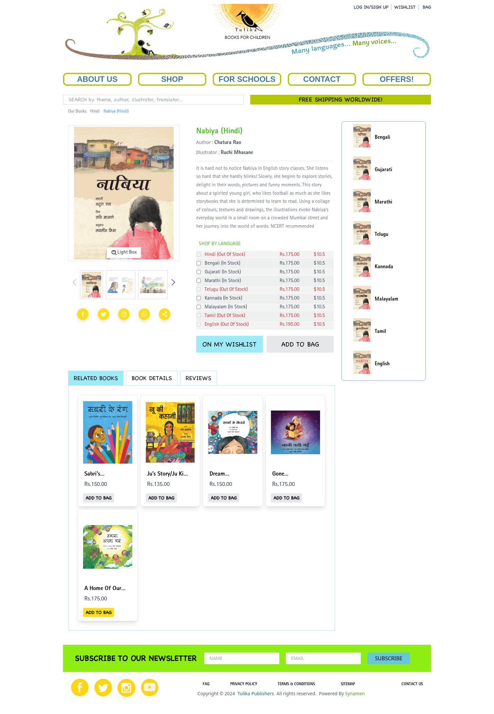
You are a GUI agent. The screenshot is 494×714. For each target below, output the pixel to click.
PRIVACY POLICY (243, 685)
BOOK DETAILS (152, 378)
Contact (322, 79)
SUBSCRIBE (388, 658)
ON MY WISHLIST (229, 344)
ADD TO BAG (300, 344)
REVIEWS (198, 378)
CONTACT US (412, 685)
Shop (172, 79)
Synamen (355, 693)
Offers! (397, 79)
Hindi (95, 111)
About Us (97, 79)
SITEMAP (348, 685)
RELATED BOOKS (96, 378)
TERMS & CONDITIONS (296, 685)
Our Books (77, 111)
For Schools (247, 79)
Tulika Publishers (255, 693)
